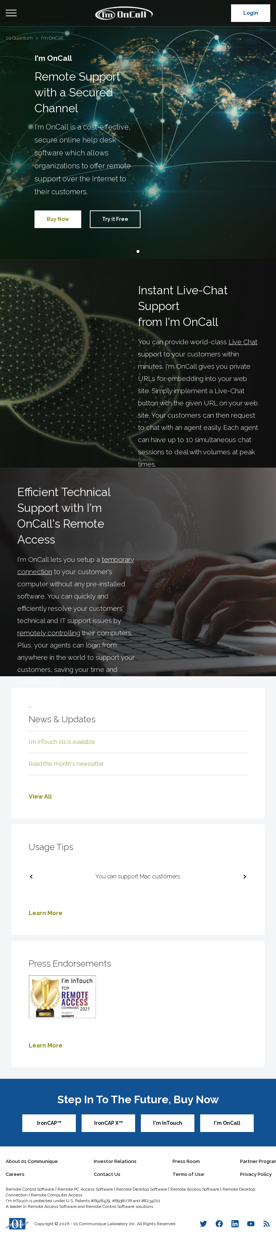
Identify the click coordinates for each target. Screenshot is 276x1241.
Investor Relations (115, 1161)
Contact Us (107, 1174)
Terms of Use (188, 1174)
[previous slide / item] (33, 876)
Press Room (186, 1161)
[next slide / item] (243, 876)
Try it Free (115, 219)
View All (40, 796)
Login (250, 13)
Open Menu (11, 13)
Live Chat (243, 342)
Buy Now (58, 219)
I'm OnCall (52, 38)
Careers (15, 1174)
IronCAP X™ (108, 1123)
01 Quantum (19, 38)
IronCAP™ (49, 1123)
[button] (138, 251)
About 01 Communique (32, 1161)
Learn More (46, 913)
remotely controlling (48, 633)
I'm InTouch (167, 1123)
